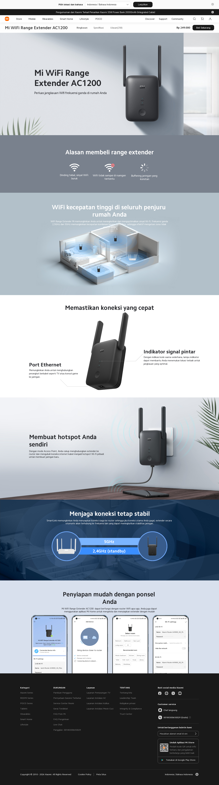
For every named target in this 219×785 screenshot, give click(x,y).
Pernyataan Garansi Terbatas (67, 698)
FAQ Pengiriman (61, 719)
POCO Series (26, 703)
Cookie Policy (84, 774)
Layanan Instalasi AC (96, 698)
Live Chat (57, 724)
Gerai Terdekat (60, 709)
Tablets (23, 709)
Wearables (25, 714)
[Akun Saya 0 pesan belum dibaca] (210, 18)
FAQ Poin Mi (59, 714)
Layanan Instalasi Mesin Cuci (100, 709)
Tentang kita (126, 693)
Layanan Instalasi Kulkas (98, 703)
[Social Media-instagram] (166, 693)
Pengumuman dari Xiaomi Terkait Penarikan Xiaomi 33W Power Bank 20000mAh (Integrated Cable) (105, 12)
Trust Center (126, 714)
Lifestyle (24, 724)
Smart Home (26, 719)
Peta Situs (101, 774)
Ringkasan (82, 28)
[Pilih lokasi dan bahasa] (108, 4)
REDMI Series (26, 698)
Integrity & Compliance (131, 709)
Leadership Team (128, 698)
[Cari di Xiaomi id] (194, 18)
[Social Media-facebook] (160, 693)
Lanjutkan (143, 4)
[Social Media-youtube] (180, 693)
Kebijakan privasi (127, 703)
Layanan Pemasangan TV (98, 693)
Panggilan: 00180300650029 (67, 730)
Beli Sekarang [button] (203, 28)
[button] (212, 4)
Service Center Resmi (63, 703)
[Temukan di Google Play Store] (178, 760)
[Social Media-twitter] (173, 693)
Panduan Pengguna (62, 693)
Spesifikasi (99, 28)
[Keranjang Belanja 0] (202, 18)
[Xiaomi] (7, 19)
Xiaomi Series (26, 693)
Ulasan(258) (116, 28)
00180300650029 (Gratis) (173, 717)
